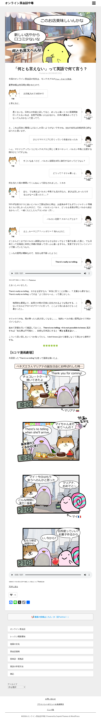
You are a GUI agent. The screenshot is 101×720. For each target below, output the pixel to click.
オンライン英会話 (17, 629)
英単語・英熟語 (16, 659)
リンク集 (50, 710)
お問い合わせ (50, 699)
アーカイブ (12, 684)
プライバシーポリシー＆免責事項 (50, 704)
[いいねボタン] (11, 595)
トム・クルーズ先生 (64, 79)
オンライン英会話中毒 (19, 3)
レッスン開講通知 (17, 636)
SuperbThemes (62, 716)
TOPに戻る (14, 586)
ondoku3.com (33, 280)
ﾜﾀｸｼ (68, 127)
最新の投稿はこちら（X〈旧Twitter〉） (52, 617)
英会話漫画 (15, 651)
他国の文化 (15, 644)
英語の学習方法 (16, 666)
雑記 (12, 674)
